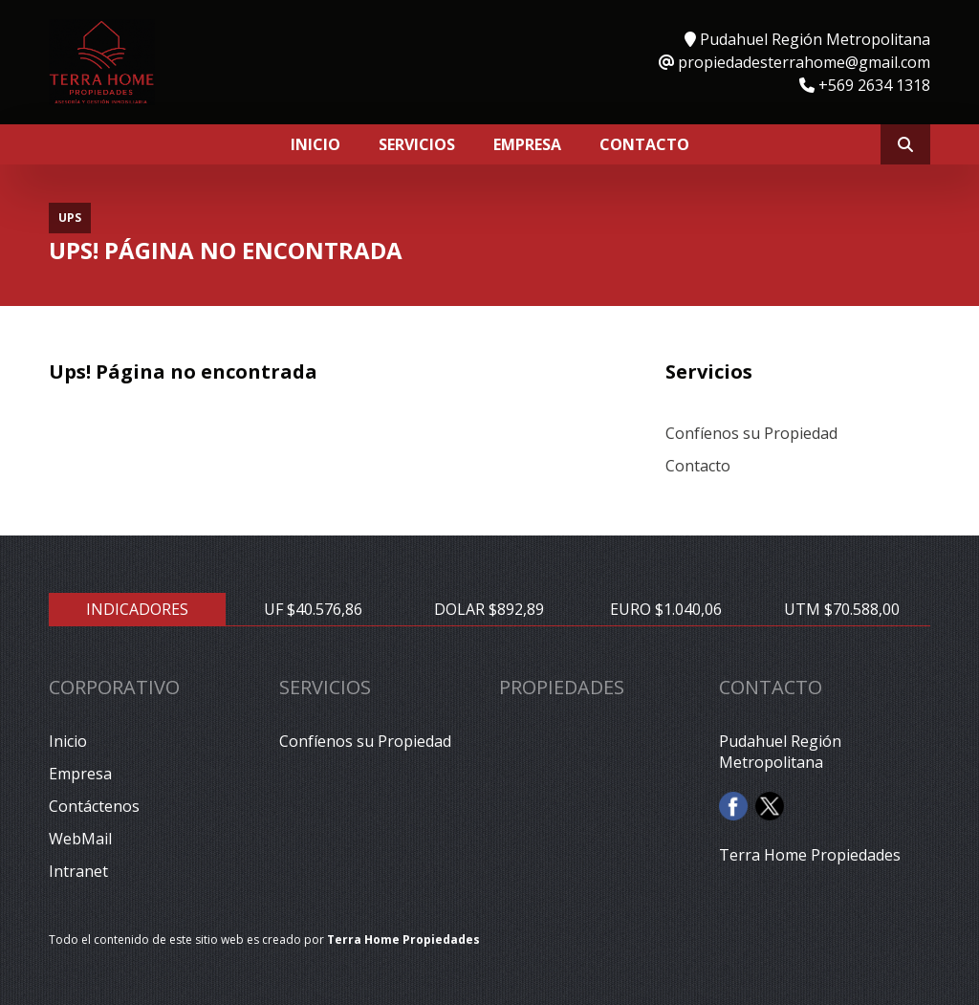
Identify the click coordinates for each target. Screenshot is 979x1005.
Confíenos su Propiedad (751, 433)
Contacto (644, 144)
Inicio (315, 144)
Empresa (527, 144)
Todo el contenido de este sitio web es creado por (264, 939)
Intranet (78, 871)
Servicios (417, 144)
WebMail (80, 838)
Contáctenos (94, 806)
